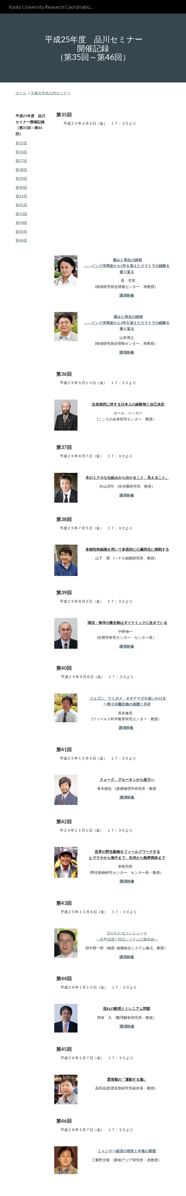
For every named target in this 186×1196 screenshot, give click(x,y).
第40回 (21, 187)
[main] (93, 48)
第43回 (21, 214)
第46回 (21, 240)
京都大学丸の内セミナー (51, 93)
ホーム (21, 93)
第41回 (21, 196)
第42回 (21, 205)
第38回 (21, 170)
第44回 (21, 223)
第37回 (21, 161)
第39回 (21, 178)
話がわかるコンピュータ (127, 933)
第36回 (21, 152)
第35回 (21, 143)
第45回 (21, 231)
